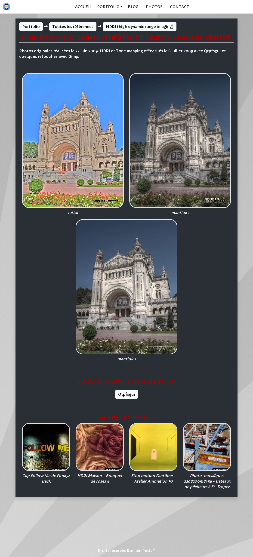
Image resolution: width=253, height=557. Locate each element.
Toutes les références (72, 26)
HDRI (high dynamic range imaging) (139, 26)
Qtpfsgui (126, 394)
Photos (154, 6)
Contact (179, 6)
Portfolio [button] (108, 6)
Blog (133, 6)
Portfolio (31, 26)
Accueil (83, 6)
